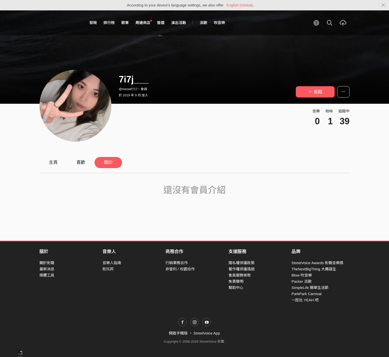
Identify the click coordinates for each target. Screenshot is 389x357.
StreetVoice (59, 22)
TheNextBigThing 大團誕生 (314, 269)
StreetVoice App (207, 333)
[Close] (383, 5)
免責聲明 (235, 281)
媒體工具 (46, 275)
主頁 (53, 162)
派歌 (203, 23)
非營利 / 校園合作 (180, 269)
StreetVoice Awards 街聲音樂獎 (317, 263)
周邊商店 (143, 22)
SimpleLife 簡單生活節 (310, 287)
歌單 (125, 23)
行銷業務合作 (176, 263)
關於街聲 (46, 263)
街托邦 (108, 269)
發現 (93, 23)
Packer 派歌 (302, 281)
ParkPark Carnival (307, 294)
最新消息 (46, 269)
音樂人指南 (111, 263)
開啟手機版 (178, 333)
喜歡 (80, 162)
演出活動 (178, 23)
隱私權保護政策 (241, 263)
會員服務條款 (239, 275)
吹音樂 (219, 23)
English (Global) (240, 5)
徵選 (160, 23)
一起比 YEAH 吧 (305, 300)
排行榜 (109, 23)
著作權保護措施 (241, 269)
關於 (108, 162)
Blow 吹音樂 (302, 275)
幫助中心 (235, 287)
